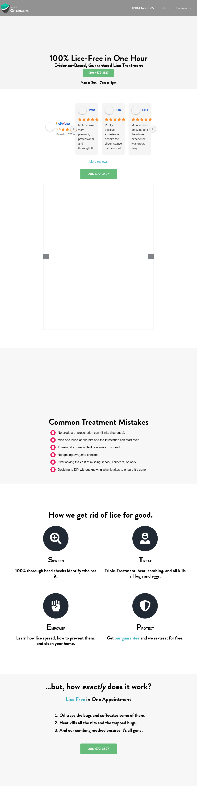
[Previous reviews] (73, 129)
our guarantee (127, 637)
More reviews (98, 161)
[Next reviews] (152, 129)
